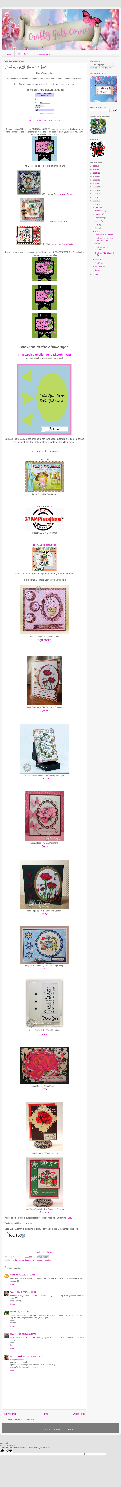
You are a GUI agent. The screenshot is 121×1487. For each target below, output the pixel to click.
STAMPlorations (44, 506)
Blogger (75, 1429)
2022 (95, 180)
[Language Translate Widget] (102, 65)
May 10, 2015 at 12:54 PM (25, 1334)
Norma (13, 1312)
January (98, 270)
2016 (95, 201)
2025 (95, 169)
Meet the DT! (24, 54)
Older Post (79, 1413)
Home (8, 54)
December (99, 207)
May (97, 232)
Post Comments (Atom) (24, 1419)
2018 (95, 194)
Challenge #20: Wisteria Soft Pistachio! (104, 239)
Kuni (12, 1334)
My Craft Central (52, 120)
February (99, 266)
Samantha (44, 1212)
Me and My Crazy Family (62, 244)
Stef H (13, 1275)
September (99, 218)
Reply (12, 1284)
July (97, 225)
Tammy (13, 1292)
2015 (95, 204)
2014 (95, 274)
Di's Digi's (44, 459)
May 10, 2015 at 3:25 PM (33, 1356)
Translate (106, 68)
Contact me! (43, 54)
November (99, 211)
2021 (95, 183)
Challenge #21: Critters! (104, 235)
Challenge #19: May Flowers (102, 248)
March (98, 263)
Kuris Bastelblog (62, 221)
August (98, 221)
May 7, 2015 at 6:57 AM (25, 1275)
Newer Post (10, 1413)
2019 (95, 190)
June (97, 228)
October (98, 214)
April (97, 259)
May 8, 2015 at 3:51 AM (26, 1312)
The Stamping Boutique (44, 545)
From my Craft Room (63, 194)
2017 (95, 197)
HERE (69, 1218)
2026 (95, 166)
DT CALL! (98, 244)
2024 (95, 173)
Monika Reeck (16, 1356)
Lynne (44, 1089)
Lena (44, 968)
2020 (95, 187)
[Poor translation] (9, 1451)
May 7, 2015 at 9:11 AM (26, 1292)
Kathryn (44, 913)
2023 (95, 176)
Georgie (45, 778)
